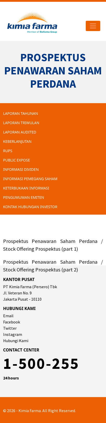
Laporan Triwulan (21, 122)
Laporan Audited (19, 132)
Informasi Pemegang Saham (30, 178)
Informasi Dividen (21, 169)
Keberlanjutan (17, 141)
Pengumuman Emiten (23, 197)
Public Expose (16, 160)
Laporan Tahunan (20, 113)
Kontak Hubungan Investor (30, 206)
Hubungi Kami (15, 340)
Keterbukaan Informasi (26, 188)
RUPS (7, 150)
